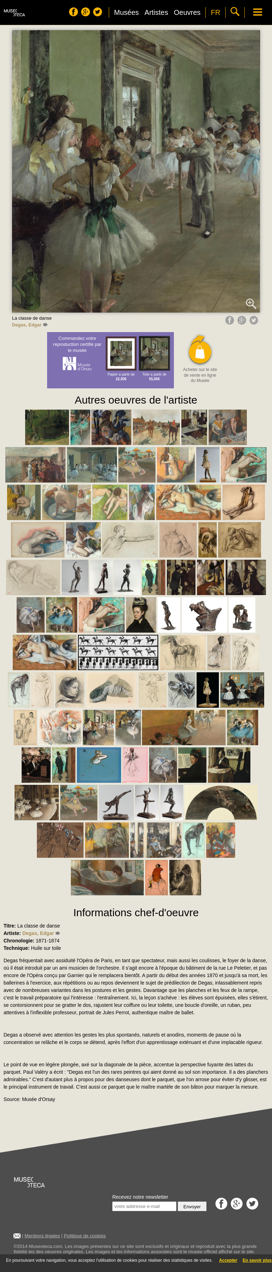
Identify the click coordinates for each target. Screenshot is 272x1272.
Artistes (156, 12)
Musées (126, 12)
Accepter (228, 1260)
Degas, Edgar (30, 324)
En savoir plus (257, 1260)
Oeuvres (187, 12)
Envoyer (192, 1206)
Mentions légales (42, 1235)
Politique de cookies (85, 1235)
